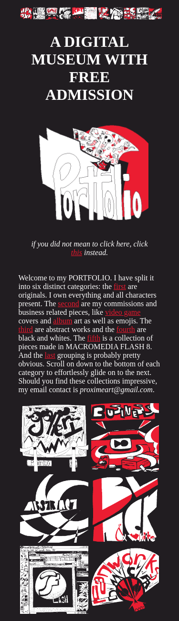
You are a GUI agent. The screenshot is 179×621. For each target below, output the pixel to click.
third (26, 329)
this (76, 252)
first (120, 286)
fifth (94, 338)
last (50, 355)
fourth (125, 329)
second (68, 304)
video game (122, 312)
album (62, 321)
